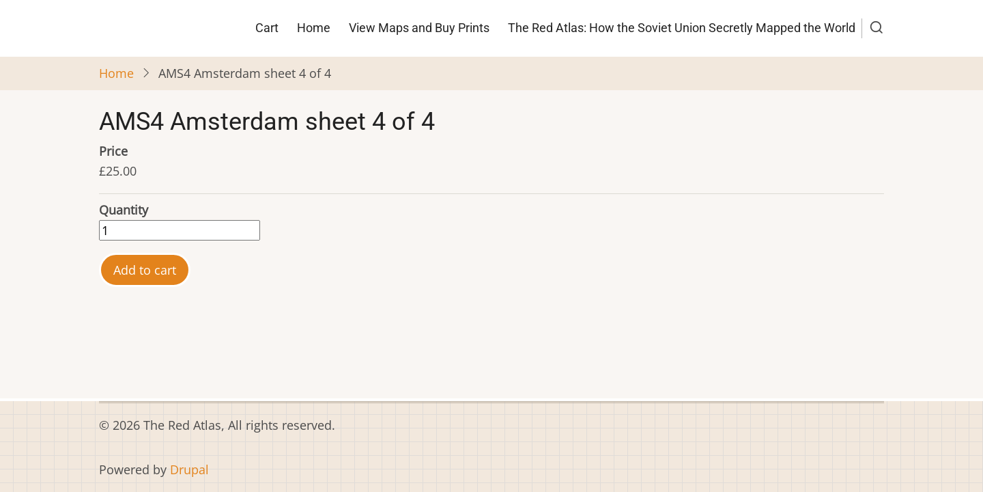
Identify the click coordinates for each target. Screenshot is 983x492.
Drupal (189, 469)
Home (313, 27)
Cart (267, 27)
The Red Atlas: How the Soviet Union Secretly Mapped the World (681, 27)
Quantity (123, 210)
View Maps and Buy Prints (419, 27)
